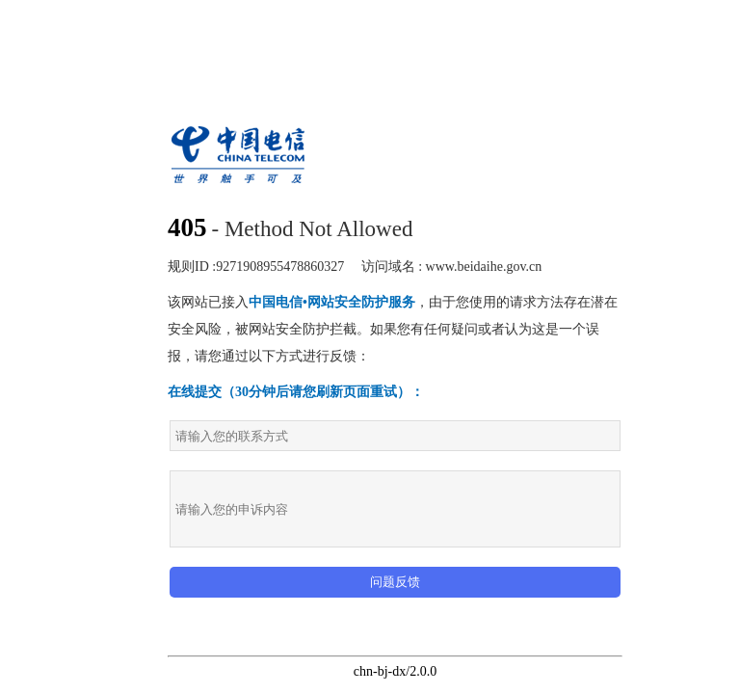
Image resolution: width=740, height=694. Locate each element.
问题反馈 (395, 581)
